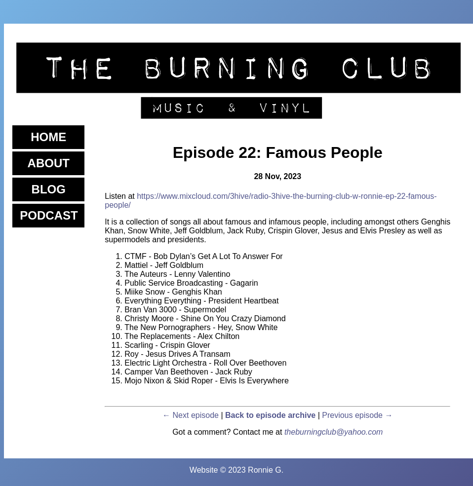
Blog (49, 189)
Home (48, 137)
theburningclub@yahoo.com (333, 432)
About (49, 163)
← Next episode (190, 415)
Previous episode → (357, 415)
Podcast (49, 215)
